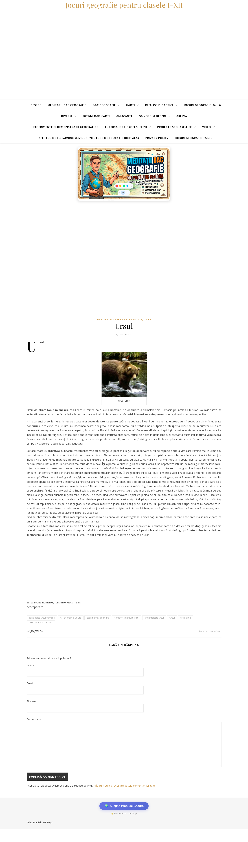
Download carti (96, 116)
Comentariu (34, 719)
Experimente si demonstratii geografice (65, 127)
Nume (30, 665)
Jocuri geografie (197, 105)
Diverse (67, 116)
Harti (130, 105)
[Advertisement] (108, 229)
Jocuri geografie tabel (193, 138)
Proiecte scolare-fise (174, 127)
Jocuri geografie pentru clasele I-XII (124, 5)
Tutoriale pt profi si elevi (126, 127)
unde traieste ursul (154, 617)
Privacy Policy (156, 138)
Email (30, 683)
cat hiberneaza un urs (98, 617)
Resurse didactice (159, 105)
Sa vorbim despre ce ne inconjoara (124, 319)
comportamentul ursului (126, 617)
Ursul (172, 617)
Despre (35, 105)
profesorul (36, 631)
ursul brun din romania (40, 622)
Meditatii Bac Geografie (67, 105)
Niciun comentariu (210, 631)
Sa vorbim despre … (154, 116)
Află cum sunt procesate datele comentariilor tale (124, 785)
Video (206, 127)
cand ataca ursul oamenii (42, 617)
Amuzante (124, 116)
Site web (32, 701)
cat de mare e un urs (70, 617)
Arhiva (181, 116)
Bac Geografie (104, 105)
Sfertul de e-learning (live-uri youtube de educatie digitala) (89, 138)
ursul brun (185, 617)
